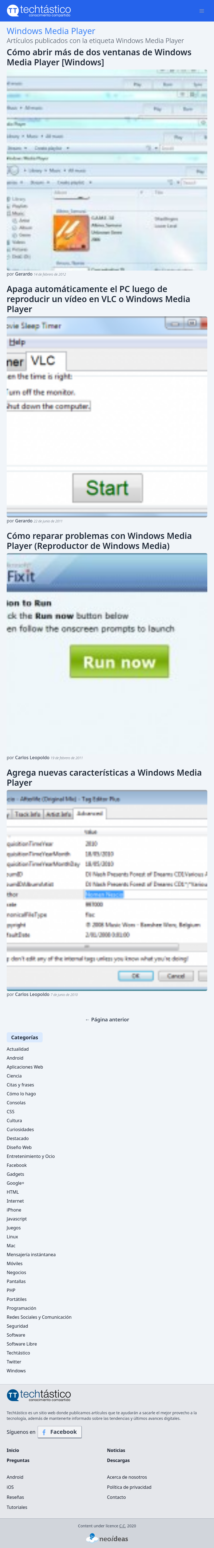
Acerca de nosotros (127, 1477)
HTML (13, 1192)
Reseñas (15, 1497)
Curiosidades (20, 1129)
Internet (15, 1201)
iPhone (14, 1210)
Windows (16, 1371)
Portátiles (16, 1299)
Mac (11, 1246)
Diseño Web (19, 1147)
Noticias (116, 1450)
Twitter (14, 1362)
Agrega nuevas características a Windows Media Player (104, 778)
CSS (10, 1112)
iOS (10, 1487)
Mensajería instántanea (31, 1254)
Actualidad (18, 1049)
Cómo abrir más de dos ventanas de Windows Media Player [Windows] (99, 57)
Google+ (15, 1183)
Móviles (15, 1263)
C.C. (122, 1525)
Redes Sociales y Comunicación (39, 1317)
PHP (11, 1290)
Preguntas (18, 1460)
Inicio (13, 1450)
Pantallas (16, 1281)
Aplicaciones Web (25, 1067)
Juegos (14, 1228)
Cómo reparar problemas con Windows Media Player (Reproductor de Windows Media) (99, 541)
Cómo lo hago (21, 1094)
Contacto (116, 1497)
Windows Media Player (51, 31)
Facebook (17, 1165)
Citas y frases (20, 1085)
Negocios (16, 1272)
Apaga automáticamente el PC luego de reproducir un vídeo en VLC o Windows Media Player (98, 299)
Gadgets (15, 1174)
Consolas (16, 1103)
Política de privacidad (129, 1487)
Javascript (17, 1219)
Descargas (118, 1460)
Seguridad (17, 1326)
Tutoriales (17, 1507)
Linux (12, 1237)
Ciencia (14, 1076)
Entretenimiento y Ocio (31, 1156)
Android (15, 1058)
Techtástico (18, 1353)
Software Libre (22, 1344)
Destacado (18, 1138)
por (36, 274)
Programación (21, 1308)
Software (16, 1335)
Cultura (14, 1120)
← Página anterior (107, 1019)
